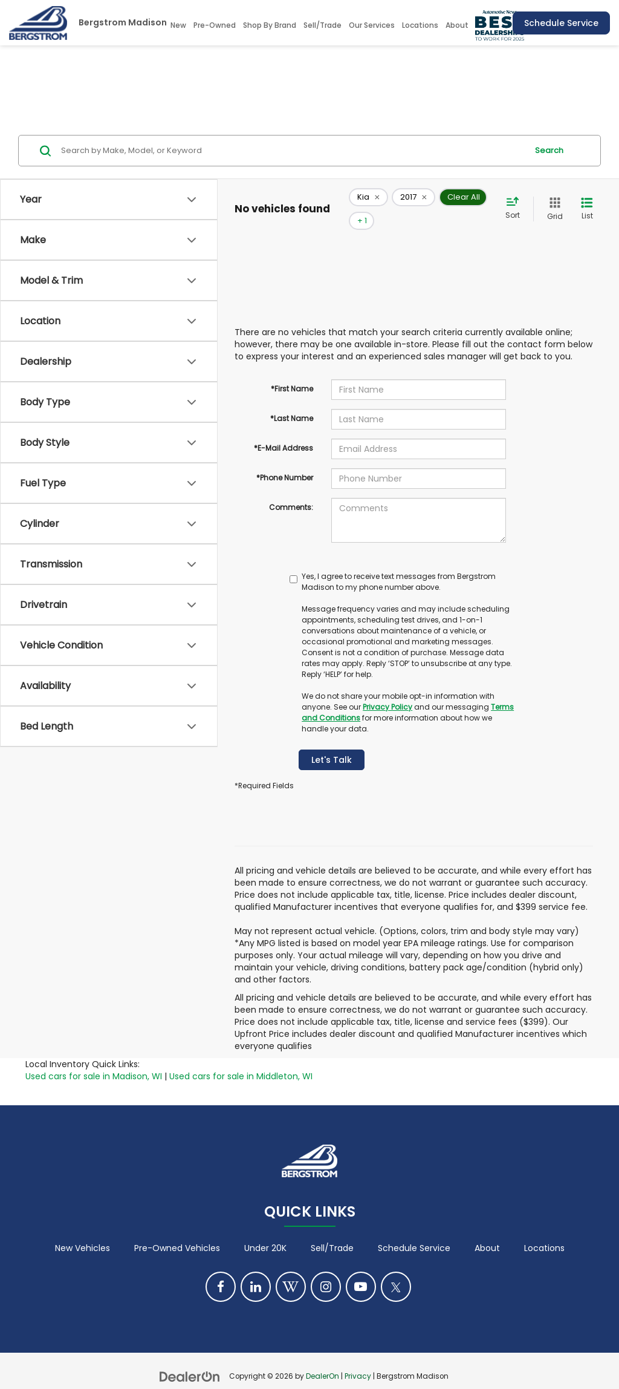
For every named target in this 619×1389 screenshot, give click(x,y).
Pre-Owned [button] (214, 25)
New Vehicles (82, 1230)
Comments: (291, 489)
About (487, 1230)
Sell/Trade (332, 1230)
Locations (420, 25)
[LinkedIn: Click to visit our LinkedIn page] (255, 1269)
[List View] (587, 200)
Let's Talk (331, 742)
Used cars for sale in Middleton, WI (241, 1058)
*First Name (292, 370)
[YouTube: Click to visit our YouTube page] (360, 1269)
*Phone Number (284, 459)
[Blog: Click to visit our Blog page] (290, 1269)
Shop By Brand (269, 25)
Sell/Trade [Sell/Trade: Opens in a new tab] (322, 25)
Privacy (358, 1359)
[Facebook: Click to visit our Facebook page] (220, 1269)
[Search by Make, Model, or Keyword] (292, 150)
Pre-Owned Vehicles (177, 1230)
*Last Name (291, 400)
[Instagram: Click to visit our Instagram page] (325, 1269)
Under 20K (265, 1230)
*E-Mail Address (283, 430)
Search (549, 150)
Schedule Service (561, 23)
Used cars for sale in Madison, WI (93, 1058)
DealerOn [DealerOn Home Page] (322, 1359)
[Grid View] (552, 200)
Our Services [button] (372, 25)
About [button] (457, 25)
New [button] (178, 25)
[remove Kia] (368, 200)
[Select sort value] (516, 200)
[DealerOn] (190, 1358)
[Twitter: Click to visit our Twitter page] (395, 1269)
